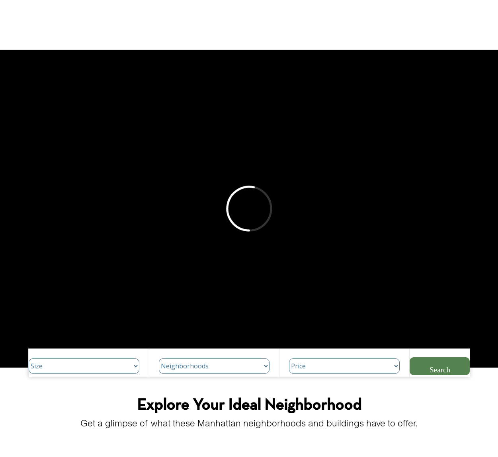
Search (440, 370)
